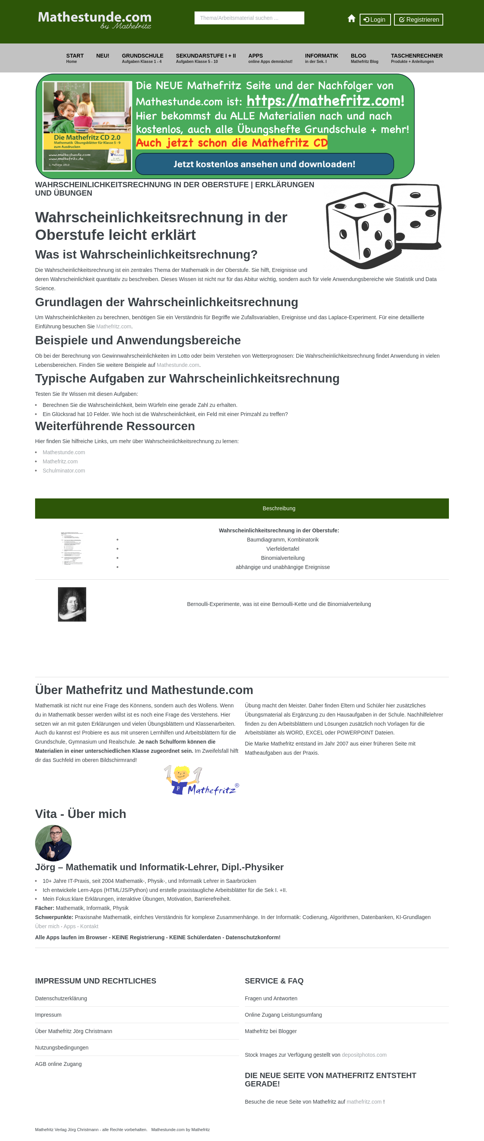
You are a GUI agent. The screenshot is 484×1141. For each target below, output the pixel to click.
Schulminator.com (64, 471)
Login (375, 19)
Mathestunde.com (178, 365)
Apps (70, 926)
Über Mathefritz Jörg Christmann (73, 1031)
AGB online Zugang (58, 1064)
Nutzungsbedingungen (61, 1048)
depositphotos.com (364, 1055)
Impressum (48, 1015)
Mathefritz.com (113, 326)
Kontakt (89, 926)
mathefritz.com (364, 1102)
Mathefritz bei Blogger (271, 1031)
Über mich (47, 926)
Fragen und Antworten (271, 998)
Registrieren (418, 19)
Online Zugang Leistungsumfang (283, 1015)
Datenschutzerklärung (61, 998)
